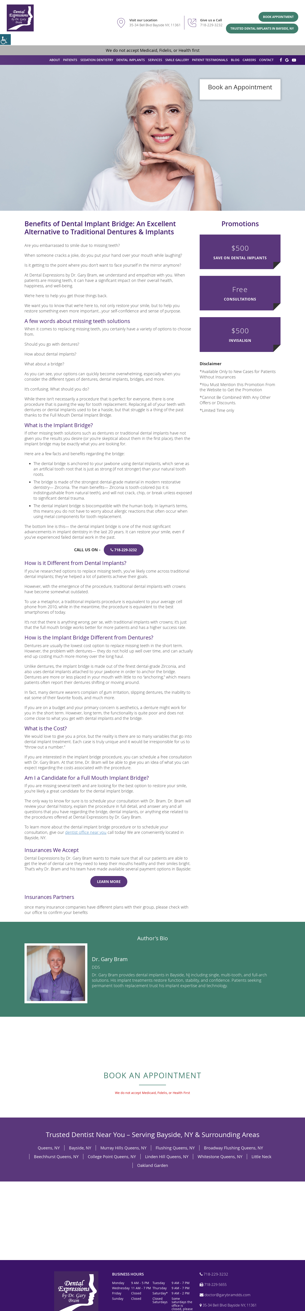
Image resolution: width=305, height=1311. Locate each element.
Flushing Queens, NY (175, 1148)
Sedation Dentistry (96, 60)
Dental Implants (130, 60)
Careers (249, 60)
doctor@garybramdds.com (225, 1295)
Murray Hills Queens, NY (123, 1148)
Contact (266, 60)
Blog (235, 60)
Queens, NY (49, 1148)
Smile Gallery (177, 60)
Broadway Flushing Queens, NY (233, 1148)
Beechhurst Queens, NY (56, 1156)
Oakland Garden (152, 1165)
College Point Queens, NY (112, 1156)
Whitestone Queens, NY (220, 1156)
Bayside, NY (80, 1148)
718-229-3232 (211, 25)
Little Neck (261, 1156)
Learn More (109, 881)
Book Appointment (278, 17)
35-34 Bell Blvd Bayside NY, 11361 (155, 25)
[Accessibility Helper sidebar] (5, 39)
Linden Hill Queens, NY (166, 1156)
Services (155, 60)
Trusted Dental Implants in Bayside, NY (262, 28)
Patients (70, 60)
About (54, 60)
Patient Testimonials (210, 60)
